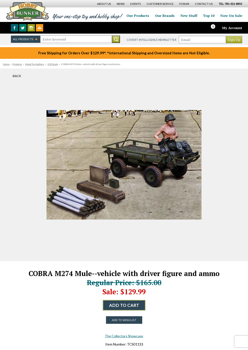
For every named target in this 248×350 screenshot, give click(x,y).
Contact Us (204, 3)
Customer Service (160, 3)
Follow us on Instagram (31, 27)
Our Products (138, 15)
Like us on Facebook (14, 27)
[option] (124, 165)
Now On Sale (231, 15)
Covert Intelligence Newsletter (151, 39)
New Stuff (188, 15)
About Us (104, 3)
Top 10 (208, 15)
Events (135, 3)
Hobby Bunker (27, 11)
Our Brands (165, 15)
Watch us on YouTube (39, 27)
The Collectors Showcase (124, 336)
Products (17, 64)
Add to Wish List (124, 320)
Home (6, 64)
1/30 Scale (52, 64)
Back (17, 76)
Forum (184, 3)
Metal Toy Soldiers (34, 64)
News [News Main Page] (121, 3)
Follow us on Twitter (23, 27)
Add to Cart (124, 305)
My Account (232, 27)
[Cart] (215, 28)
